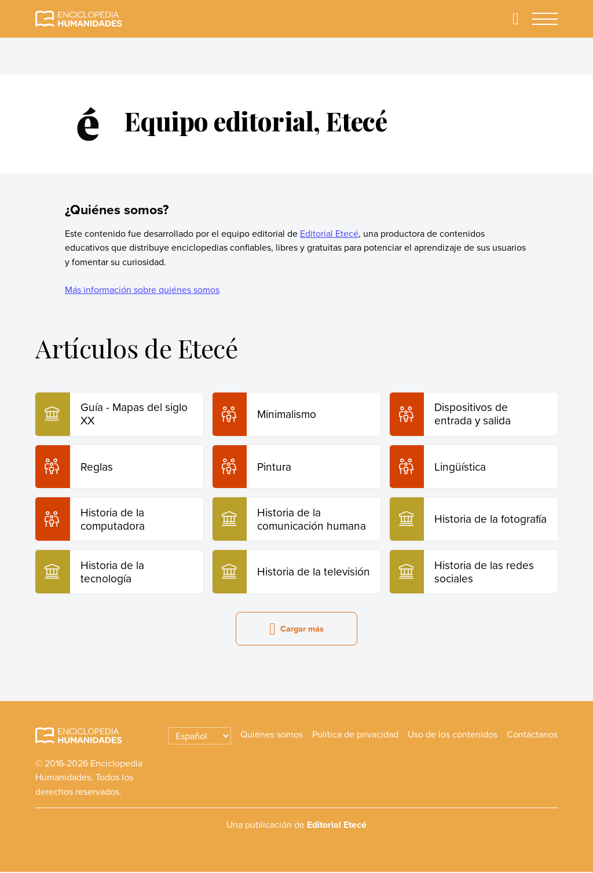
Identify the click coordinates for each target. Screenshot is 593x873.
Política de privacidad (355, 734)
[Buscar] (515, 19)
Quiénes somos (271, 734)
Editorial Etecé (329, 233)
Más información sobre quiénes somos (142, 289)
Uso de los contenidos (452, 734)
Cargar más (296, 629)
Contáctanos (532, 734)
